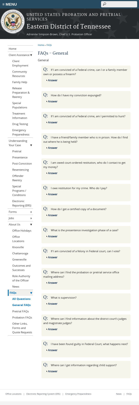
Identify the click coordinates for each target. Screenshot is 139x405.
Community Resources (19, 74)
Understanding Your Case (18, 143)
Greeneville (19, 259)
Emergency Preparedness (20, 132)
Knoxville (18, 247)
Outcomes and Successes (21, 268)
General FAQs (21, 305)
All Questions (21, 299)
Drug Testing (20, 124)
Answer (52, 80)
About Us (14, 224)
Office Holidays (21, 230)
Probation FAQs (22, 317)
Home (41, 45)
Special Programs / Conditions (19, 190)
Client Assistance (19, 55)
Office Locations (18, 239)
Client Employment (20, 63)
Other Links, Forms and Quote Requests (22, 328)
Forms (13, 212)
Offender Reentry (18, 178)
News (15, 286)
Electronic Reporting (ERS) (21, 203)
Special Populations (19, 105)
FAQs (49, 45)
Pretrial (16, 151)
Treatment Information (19, 116)
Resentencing (20, 169)
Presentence (20, 157)
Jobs (11, 218)
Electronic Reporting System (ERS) (43, 393)
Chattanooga (20, 253)
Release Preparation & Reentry (21, 92)
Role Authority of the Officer (21, 278)
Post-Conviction (22, 163)
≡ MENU (9, 4)
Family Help (19, 82)
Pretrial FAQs (20, 311)
